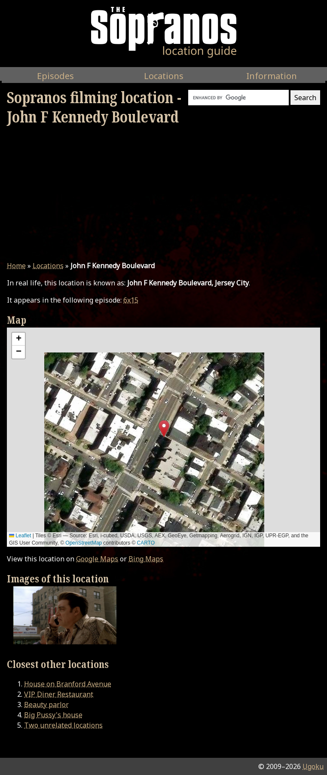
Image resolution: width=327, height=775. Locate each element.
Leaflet (20, 536)
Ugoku (313, 766)
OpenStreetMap (83, 543)
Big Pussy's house (53, 715)
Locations (48, 265)
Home (16, 265)
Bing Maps (145, 559)
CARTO (146, 543)
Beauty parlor (46, 704)
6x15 (130, 300)
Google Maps (97, 559)
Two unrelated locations (63, 725)
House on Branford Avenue (67, 684)
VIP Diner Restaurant (58, 694)
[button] (164, 429)
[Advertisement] (163, 193)
